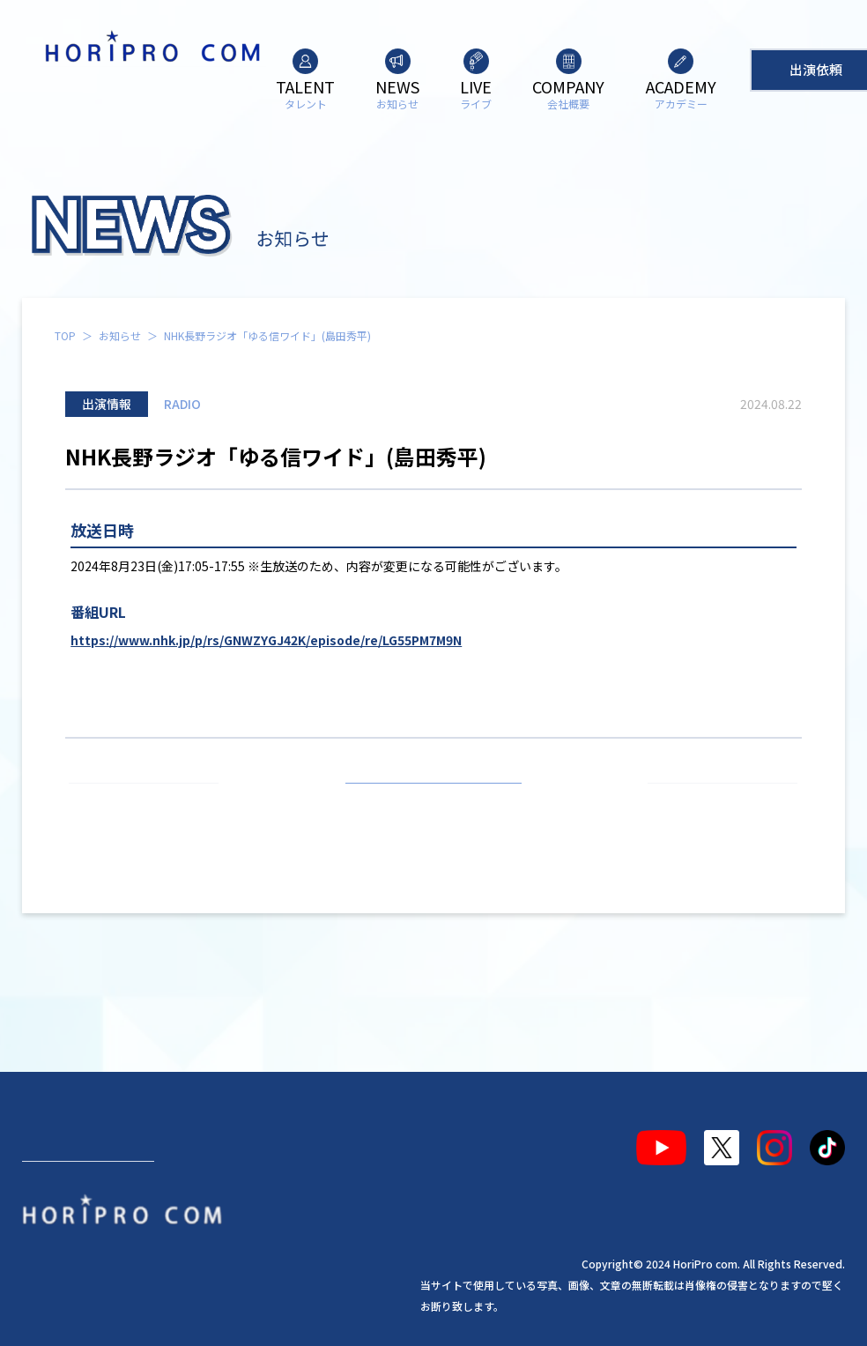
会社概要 (290, 1140)
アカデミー (377, 1140)
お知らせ (120, 335)
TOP (65, 335)
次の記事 (714, 803)
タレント (64, 1140)
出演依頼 (88, 1204)
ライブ (217, 1140)
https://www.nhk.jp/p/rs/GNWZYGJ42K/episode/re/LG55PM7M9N (266, 640)
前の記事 (151, 803)
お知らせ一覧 (433, 803)
